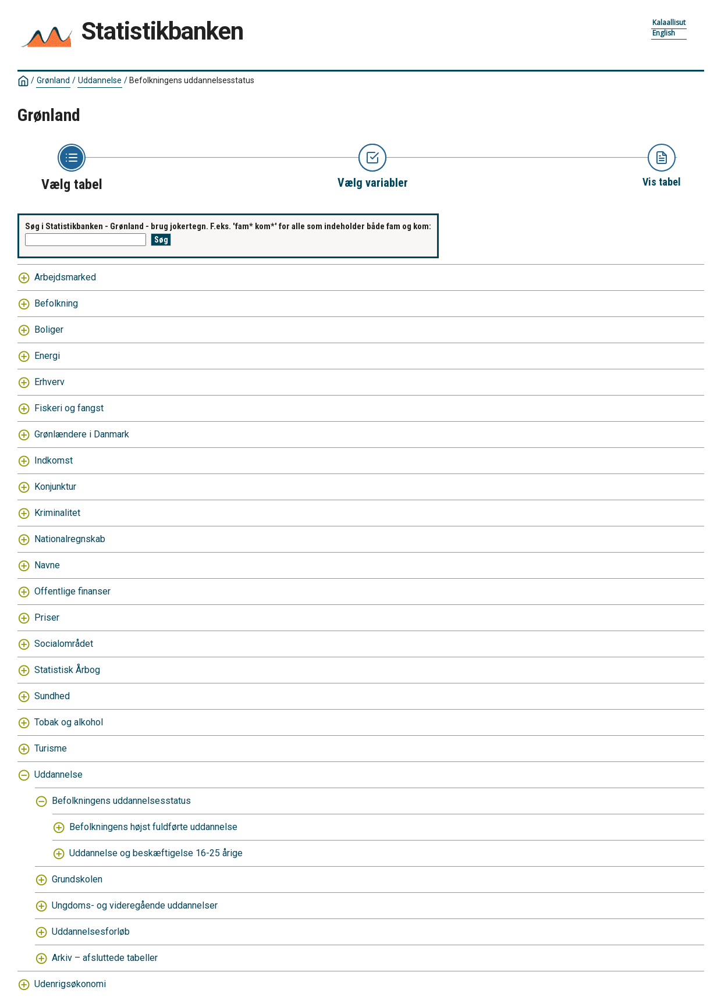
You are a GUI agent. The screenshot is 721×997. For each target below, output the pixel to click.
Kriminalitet (57, 512)
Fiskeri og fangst (69, 408)
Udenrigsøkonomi (70, 983)
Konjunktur (55, 486)
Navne (47, 565)
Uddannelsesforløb (91, 931)
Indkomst (53, 460)
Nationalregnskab (69, 538)
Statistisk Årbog (67, 669)
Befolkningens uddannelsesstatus (191, 80)
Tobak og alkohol (68, 722)
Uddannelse (100, 80)
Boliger (48, 329)
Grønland (53, 80)
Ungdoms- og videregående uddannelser (135, 905)
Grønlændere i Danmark (81, 434)
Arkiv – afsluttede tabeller (105, 957)
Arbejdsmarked (65, 277)
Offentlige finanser (72, 591)
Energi (47, 355)
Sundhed (52, 696)
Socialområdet (63, 643)
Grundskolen (77, 879)
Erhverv (49, 381)
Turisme (50, 748)
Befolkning (56, 303)
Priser (46, 617)
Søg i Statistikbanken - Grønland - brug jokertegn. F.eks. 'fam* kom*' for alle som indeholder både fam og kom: (228, 226)
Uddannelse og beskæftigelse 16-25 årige (156, 853)
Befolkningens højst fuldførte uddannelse (153, 826)
